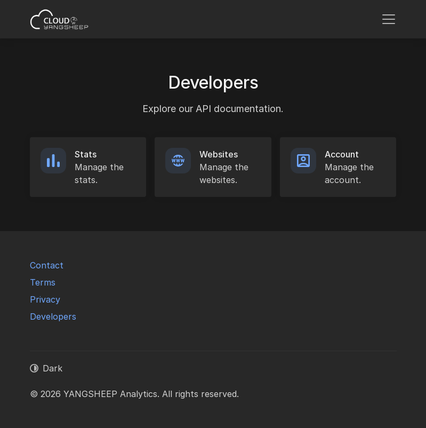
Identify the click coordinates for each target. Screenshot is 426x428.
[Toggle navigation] (389, 19)
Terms (42, 282)
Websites (218, 154)
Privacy (45, 299)
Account (342, 154)
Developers (53, 316)
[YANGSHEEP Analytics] (60, 19)
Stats (86, 154)
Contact (46, 265)
